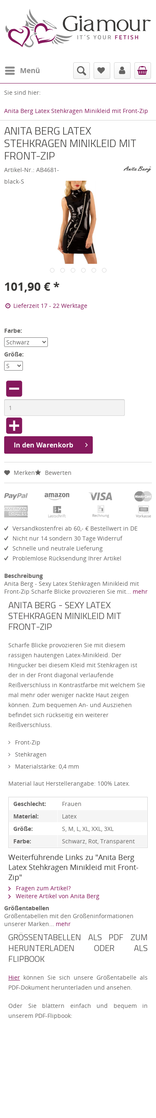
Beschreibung (23, 576)
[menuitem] (22, 70)
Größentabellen (26, 908)
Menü (22, 69)
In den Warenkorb (51, 444)
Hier (14, 977)
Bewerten (53, 473)
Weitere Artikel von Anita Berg (53, 896)
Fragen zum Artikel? (39, 888)
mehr (139, 591)
